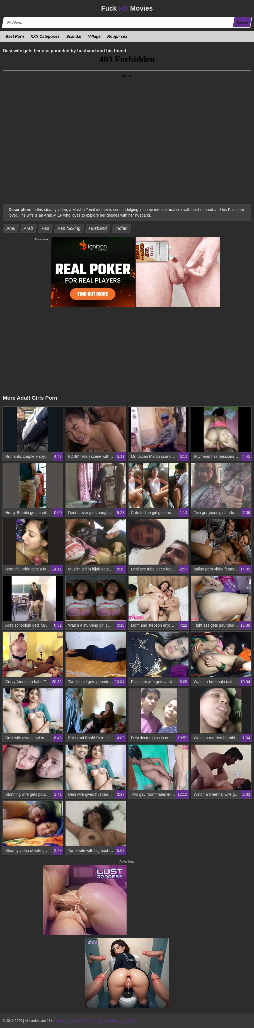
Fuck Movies (127, 8)
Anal (11, 228)
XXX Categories (45, 36)
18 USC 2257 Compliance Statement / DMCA (104, 1021)
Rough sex (117, 36)
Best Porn (15, 36)
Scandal (74, 36)
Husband (98, 228)
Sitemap (61, 1021)
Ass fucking (69, 228)
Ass (45, 228)
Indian (121, 228)
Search (242, 22)
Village (94, 36)
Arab (28, 228)
